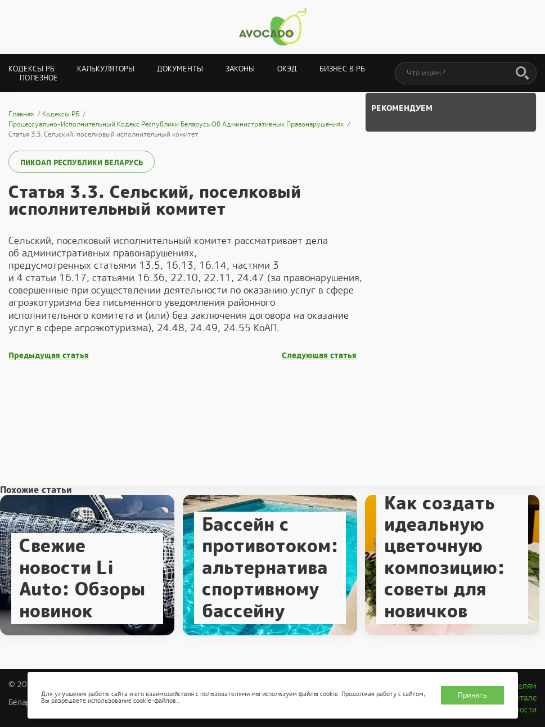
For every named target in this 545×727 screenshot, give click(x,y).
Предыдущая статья (48, 355)
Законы (240, 69)
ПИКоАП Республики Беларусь (81, 162)
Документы (180, 69)
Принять (472, 695)
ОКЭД (287, 69)
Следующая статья (319, 355)
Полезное (39, 78)
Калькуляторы (105, 69)
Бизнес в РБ (342, 69)
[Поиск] (522, 73)
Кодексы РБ (31, 69)
